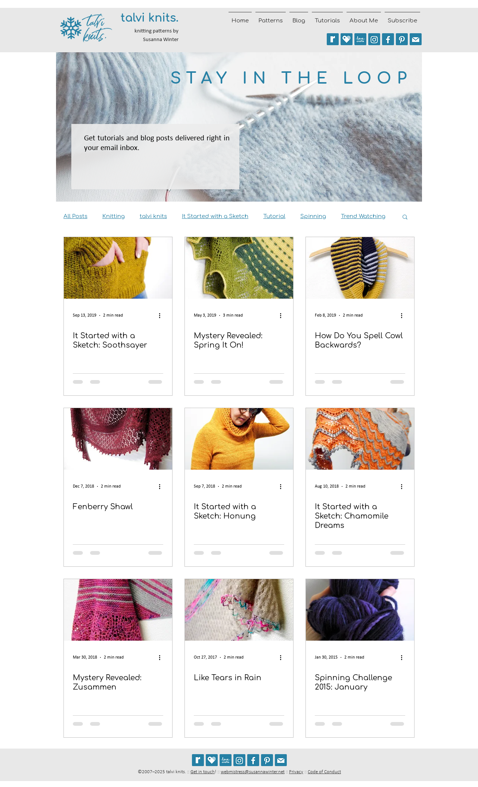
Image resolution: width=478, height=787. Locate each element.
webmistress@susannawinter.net (253, 771)
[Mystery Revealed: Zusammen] (118, 610)
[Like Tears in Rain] (239, 610)
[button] (405, 217)
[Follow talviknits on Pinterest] (402, 39)
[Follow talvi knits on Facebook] (388, 39)
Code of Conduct (324, 771)
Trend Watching (363, 216)
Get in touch (202, 771)
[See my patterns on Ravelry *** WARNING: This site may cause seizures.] (198, 760)
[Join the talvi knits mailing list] (416, 39)
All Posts (75, 216)
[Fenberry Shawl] (118, 439)
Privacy (296, 771)
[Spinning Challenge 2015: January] (360, 610)
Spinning (313, 216)
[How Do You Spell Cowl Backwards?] (360, 268)
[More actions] (162, 315)
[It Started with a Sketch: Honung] (239, 439)
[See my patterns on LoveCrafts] (360, 39)
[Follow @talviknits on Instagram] (374, 39)
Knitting (113, 216)
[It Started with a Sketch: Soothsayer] (118, 268)
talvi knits (153, 216)
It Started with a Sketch (215, 216)
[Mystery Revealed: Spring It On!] (239, 268)
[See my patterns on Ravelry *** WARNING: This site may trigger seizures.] (333, 39)
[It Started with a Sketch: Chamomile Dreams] (360, 439)
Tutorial (274, 216)
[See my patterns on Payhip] (347, 39)
